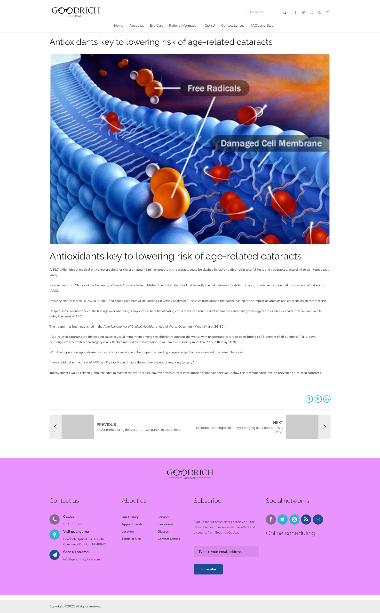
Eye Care (156, 25)
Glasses (163, 531)
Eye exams (165, 524)
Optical (210, 25)
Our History (130, 517)
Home (118, 25)
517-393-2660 (74, 524)
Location (128, 531)
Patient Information (183, 25)
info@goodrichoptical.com (81, 559)
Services (163, 517)
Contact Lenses (233, 25)
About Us (136, 25)
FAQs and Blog (262, 25)
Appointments (132, 524)
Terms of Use (131, 539)
